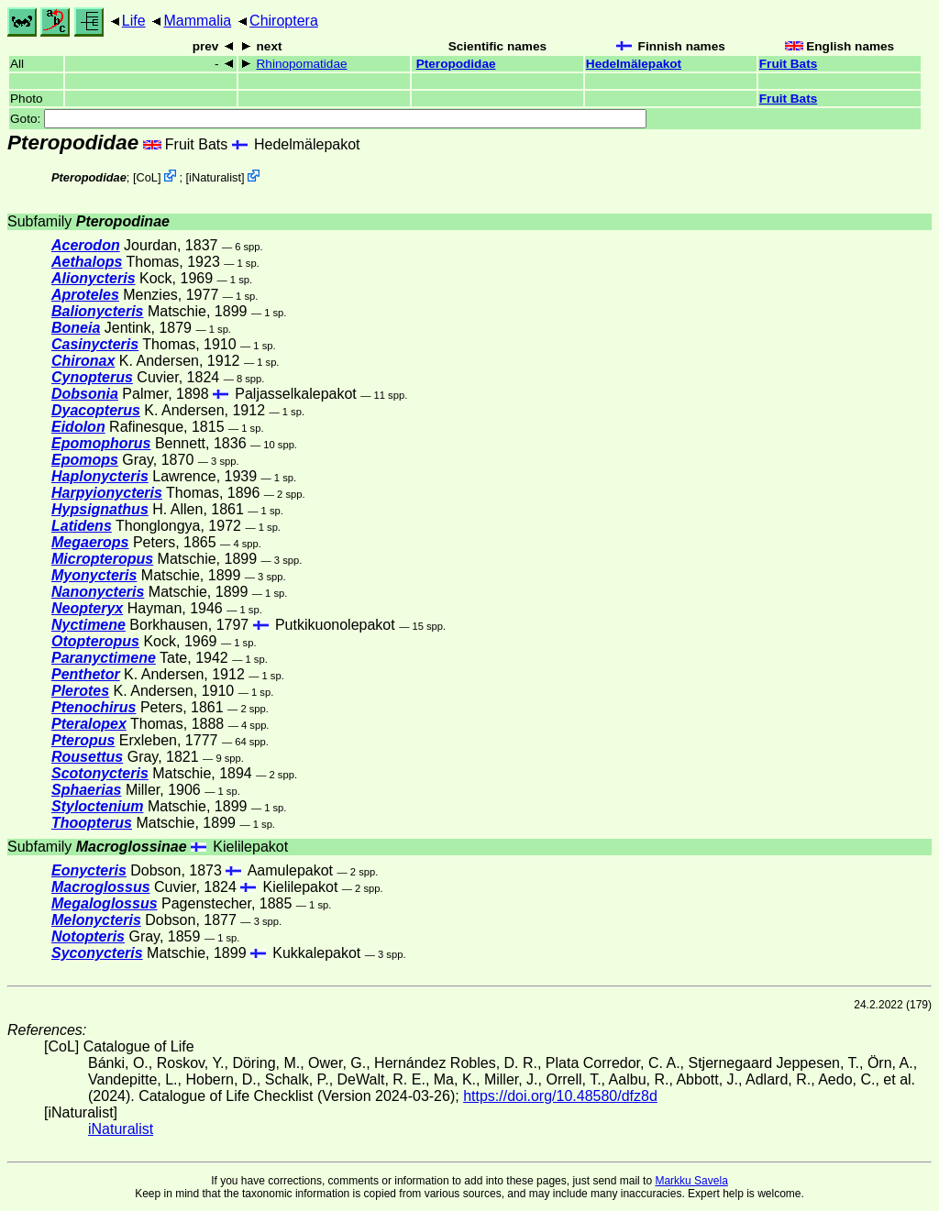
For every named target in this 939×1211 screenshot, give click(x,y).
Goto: (328, 119)
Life (134, 20)
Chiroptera (283, 20)
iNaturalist (215, 177)
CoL (146, 177)
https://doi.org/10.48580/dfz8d (560, 1096)
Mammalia (197, 20)
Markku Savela (691, 1180)
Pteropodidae (456, 64)
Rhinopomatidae (302, 64)
